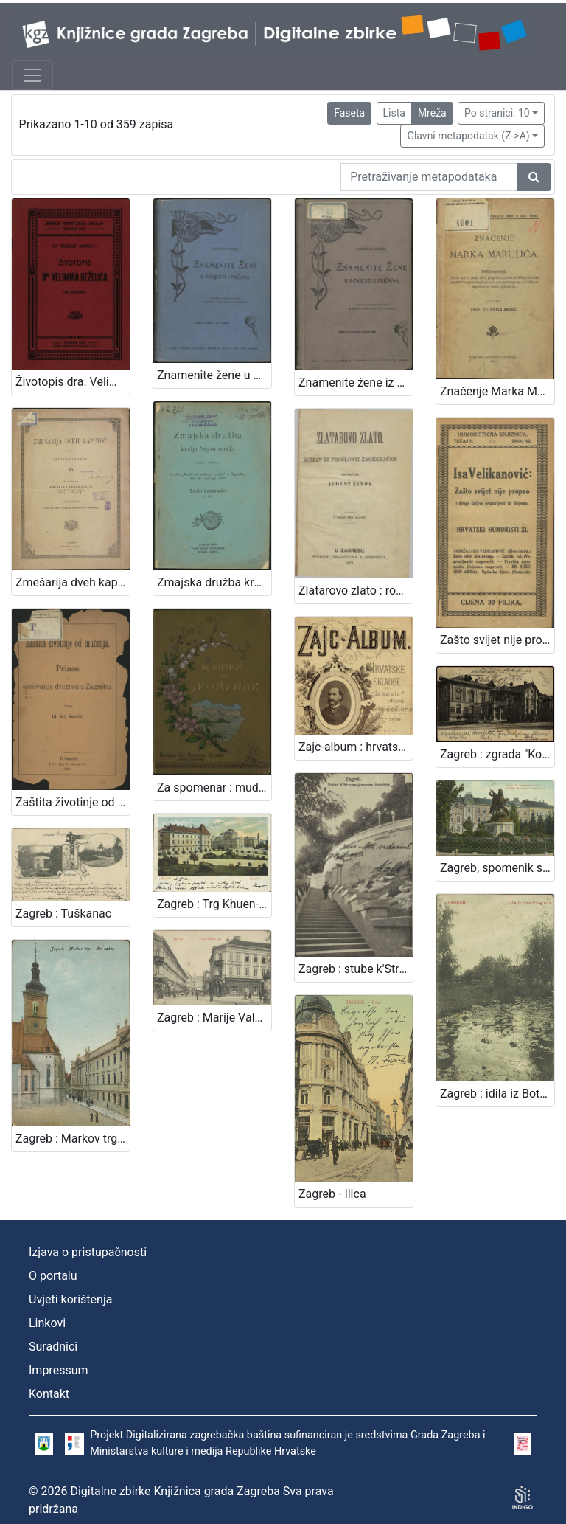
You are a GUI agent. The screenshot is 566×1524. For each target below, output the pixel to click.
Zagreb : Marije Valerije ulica (214, 1018)
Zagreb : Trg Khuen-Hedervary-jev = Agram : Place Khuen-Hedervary (214, 904)
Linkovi (47, 1323)
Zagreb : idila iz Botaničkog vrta (497, 1094)
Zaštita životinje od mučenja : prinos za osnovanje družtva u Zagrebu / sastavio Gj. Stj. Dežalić (72, 802)
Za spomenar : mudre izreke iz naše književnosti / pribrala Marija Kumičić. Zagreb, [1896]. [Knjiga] (214, 787)
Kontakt (49, 1394)
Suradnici (53, 1347)
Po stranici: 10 (497, 113)
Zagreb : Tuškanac (63, 914)
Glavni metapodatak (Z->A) (468, 136)
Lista (394, 113)
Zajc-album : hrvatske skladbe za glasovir (355, 747)
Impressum (58, 1370)
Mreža (432, 113)
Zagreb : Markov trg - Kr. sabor (72, 1139)
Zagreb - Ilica (332, 1194)
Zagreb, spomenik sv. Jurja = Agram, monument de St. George (497, 868)
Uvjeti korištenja (70, 1299)
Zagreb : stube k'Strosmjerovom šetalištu (355, 969)
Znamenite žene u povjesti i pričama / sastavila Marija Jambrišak (214, 375)
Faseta (349, 113)
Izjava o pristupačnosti (88, 1252)
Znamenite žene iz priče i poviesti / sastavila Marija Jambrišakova (355, 382)
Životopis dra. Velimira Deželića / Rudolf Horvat (72, 382)
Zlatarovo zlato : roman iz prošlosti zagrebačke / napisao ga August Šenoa (355, 590)
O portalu (53, 1276)
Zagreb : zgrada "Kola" (497, 754)
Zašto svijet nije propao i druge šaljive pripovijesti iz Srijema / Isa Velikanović (497, 640)
